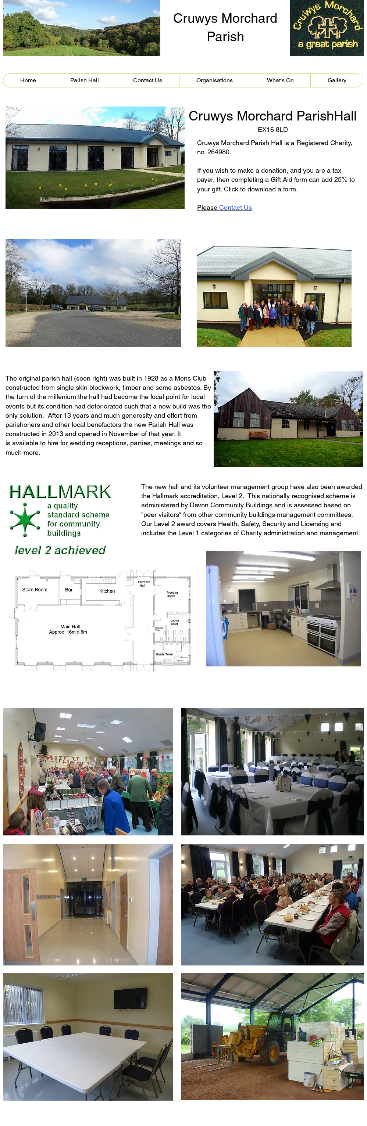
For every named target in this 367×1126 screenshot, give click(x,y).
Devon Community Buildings (231, 505)
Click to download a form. (262, 189)
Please (224, 207)
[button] (84, 80)
